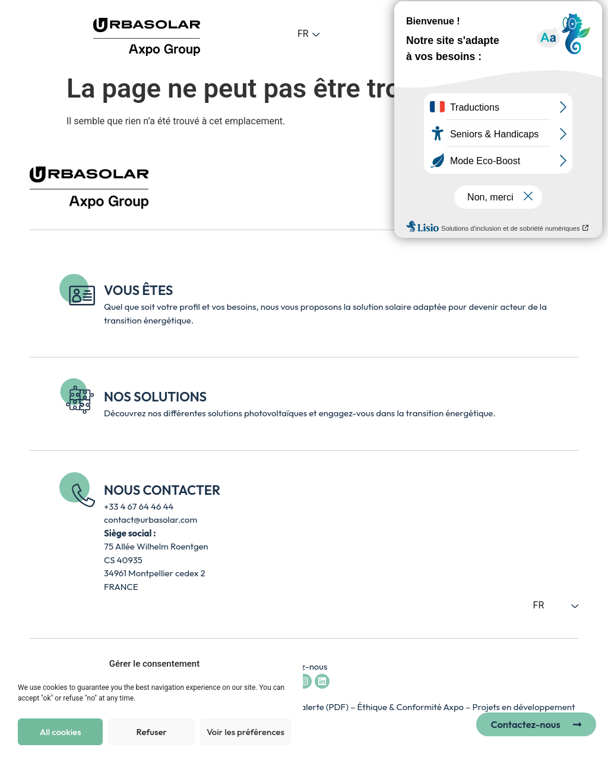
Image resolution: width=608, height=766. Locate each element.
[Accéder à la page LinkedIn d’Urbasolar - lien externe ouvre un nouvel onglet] (322, 681)
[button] (438, 33)
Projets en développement (524, 706)
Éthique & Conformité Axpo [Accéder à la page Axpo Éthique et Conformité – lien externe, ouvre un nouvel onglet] (411, 706)
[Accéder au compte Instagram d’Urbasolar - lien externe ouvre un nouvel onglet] (304, 681)
